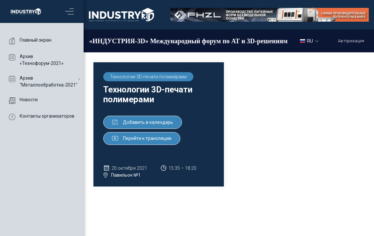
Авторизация (351, 40)
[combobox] (311, 40)
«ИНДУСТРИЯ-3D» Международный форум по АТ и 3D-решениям (188, 41)
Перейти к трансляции (141, 138)
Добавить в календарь (142, 122)
